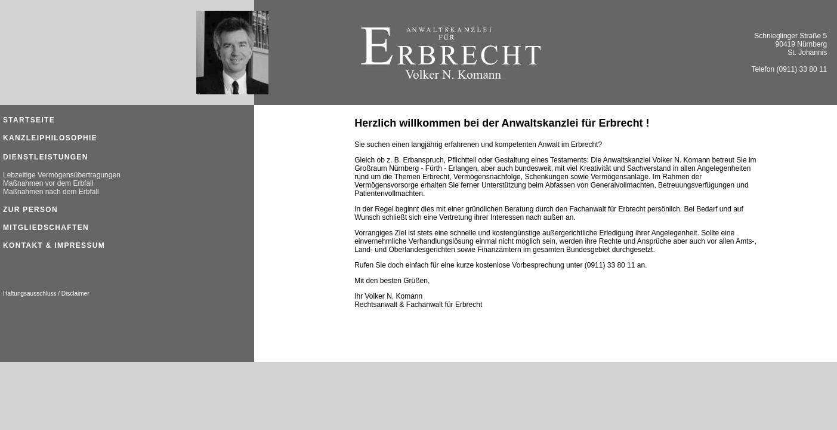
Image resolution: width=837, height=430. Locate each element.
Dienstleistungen (45, 157)
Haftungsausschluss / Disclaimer (46, 293)
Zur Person (30, 209)
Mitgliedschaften (46, 227)
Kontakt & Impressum (54, 245)
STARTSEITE (29, 120)
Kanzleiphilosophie (50, 138)
